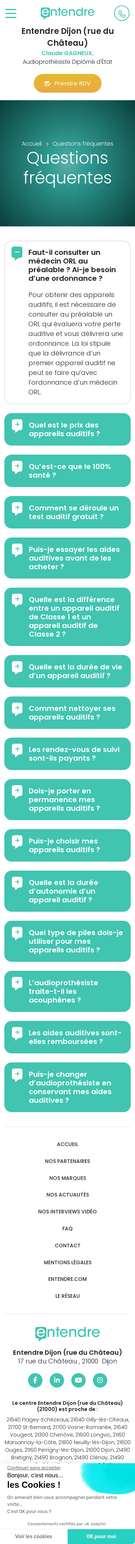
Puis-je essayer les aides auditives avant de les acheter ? (74, 558)
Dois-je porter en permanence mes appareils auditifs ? (64, 799)
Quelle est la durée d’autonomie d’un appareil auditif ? (63, 891)
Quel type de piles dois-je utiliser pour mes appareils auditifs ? (76, 941)
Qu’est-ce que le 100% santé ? (70, 470)
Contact (68, 1246)
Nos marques (67, 1178)
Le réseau (67, 1296)
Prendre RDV (68, 83)
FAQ (67, 1229)
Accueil (67, 1144)
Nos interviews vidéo (67, 1212)
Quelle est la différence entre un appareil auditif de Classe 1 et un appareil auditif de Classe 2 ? (74, 616)
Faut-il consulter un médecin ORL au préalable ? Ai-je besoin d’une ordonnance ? (72, 265)
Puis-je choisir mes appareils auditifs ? (64, 845)
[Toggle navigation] (11, 14)
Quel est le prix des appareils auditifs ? (64, 429)
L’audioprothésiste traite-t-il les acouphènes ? (63, 991)
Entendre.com (67, 1279)
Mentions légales (67, 1263)
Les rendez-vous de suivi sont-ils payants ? (74, 753)
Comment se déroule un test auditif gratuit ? (74, 512)
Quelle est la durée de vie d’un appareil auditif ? (75, 671)
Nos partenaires (67, 1161)
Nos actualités (67, 1195)
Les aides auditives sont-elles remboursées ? (75, 1037)
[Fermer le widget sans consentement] (33, 1468)
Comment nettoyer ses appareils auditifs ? (72, 712)
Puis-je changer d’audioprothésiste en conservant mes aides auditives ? (70, 1087)
